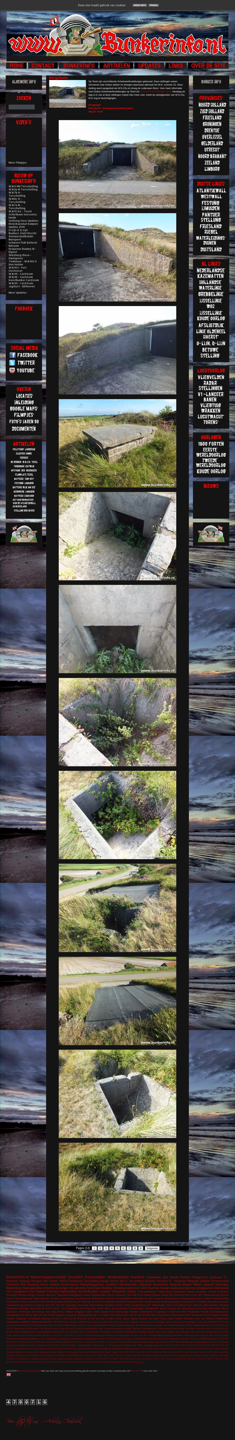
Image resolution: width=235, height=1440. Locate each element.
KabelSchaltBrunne (74, 1355)
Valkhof (115, 1359)
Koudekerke (106, 1332)
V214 (103, 1359)
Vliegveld (192, 1281)
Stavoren (46, 1359)
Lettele (29, 1352)
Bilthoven (64, 1322)
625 (33, 1325)
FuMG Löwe (92, 1311)
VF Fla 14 (194, 1338)
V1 (92, 1301)
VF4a (136, 1352)
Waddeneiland (28, 1332)
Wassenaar (163, 1315)
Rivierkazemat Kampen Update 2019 (23, 225)
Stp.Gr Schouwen (116, 1295)
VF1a (220, 1332)
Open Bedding (103, 1288)
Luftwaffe (134, 1322)
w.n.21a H (101, 1318)
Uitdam (115, 1352)
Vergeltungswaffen (201, 1325)
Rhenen (72, 1301)
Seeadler (74, 1352)
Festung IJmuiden (30, 1281)
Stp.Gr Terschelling (131, 1281)
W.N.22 (38, 1348)
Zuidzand (10, 1325)
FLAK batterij (144, 1295)
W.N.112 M (31, 1342)
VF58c (142, 1352)
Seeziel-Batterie (124, 1298)
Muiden (23, 1295)
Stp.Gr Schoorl (104, 1352)
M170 (73, 1328)
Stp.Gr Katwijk (91, 1352)
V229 (131, 1352)
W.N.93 (17, 1332)
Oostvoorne (46, 1321)
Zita (157, 1342)
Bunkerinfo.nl (17, 1277)
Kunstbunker (118, 1332)
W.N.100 (224, 1338)
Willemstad (121, 1362)
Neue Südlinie (204, 1298)
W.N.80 (72, 1362)
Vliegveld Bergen (180, 1284)
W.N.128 (63, 1342)
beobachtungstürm (131, 1348)
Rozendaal (224, 1355)
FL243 (81, 1325)
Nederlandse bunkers (125, 1277)
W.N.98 (205, 1311)
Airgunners (25, 1355)
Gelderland (76, 1281)
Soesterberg (167, 1301)
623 (72, 1332)
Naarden (134, 1311)
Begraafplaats (157, 1335)
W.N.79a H (73, 1348)
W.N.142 (128, 1315)
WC (149, 1305)
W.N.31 (54, 1348)
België (168, 1335)
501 (43, 1301)
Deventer (181, 1349)
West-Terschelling (175, 1305)
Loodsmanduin (77, 1338)
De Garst (154, 1318)
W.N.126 (152, 1359)
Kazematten (95, 1277)
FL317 (211, 1349)
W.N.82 (138, 1315)
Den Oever (98, 1308)
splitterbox (10, 1355)
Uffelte (140, 1345)
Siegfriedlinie (139, 1305)
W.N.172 (203, 1359)
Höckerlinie (12, 1308)
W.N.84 (225, 1322)
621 (63, 1305)
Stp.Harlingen (78, 1359)
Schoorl (25, 1301)
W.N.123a (35, 1308)
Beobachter (177, 1335)
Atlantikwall (221, 1288)
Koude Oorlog (109, 1281)
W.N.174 (158, 1352)
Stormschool (178, 1328)
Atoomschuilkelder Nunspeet (21, 238)
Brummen (34, 1328)
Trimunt (119, 1315)
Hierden (62, 1355)
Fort (9, 1291)
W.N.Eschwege (102, 1362)
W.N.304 (34, 1362)
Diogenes (73, 1322)
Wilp (128, 1362)
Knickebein (42, 1345)
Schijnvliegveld (164, 1328)
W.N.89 (82, 1348)
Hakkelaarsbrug (14, 1305)
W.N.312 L (43, 1362)
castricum (35, 1301)
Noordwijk (155, 1355)
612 (132, 1335)
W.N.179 (219, 1359)
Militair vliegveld (203, 1284)
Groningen (61, 1288)
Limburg (34, 1321)
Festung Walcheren (103, 1322)
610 (166, 1342)
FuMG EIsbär (52, 1355)
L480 (117, 1355)
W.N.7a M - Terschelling (17, 206)
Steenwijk (153, 1338)
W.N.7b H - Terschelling (17, 194)
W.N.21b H (29, 1348)
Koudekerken (32, 1338)
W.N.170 (197, 1345)
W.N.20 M (10, 1362)
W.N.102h (11, 1342)
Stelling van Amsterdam (178, 1332)
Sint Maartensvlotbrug (174, 1325)
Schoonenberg (115, 1345)
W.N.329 (99, 1301)
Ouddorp (127, 1328)
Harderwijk (62, 1301)
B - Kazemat (177, 1281)
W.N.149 (207, 1322)
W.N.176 (216, 1322)
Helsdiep (188, 1318)
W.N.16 (215, 1328)
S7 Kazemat (84, 1301)
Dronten (224, 1301)
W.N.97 (9, 1328)
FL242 (89, 1332)
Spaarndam (160, 1332)
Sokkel (151, 1332)
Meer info (140, 5)
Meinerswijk (122, 1311)
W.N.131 (83, 1342)
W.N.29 (46, 1348)
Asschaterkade (83, 1298)
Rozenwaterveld (23, 1298)
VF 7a (108, 1359)
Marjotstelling (85, 1315)
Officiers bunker (97, 1338)
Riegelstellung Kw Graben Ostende (193, 1355)
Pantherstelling (221, 1298)
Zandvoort (215, 1277)
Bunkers (185, 1277)
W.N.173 (206, 1345)
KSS (112, 1311)
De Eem (148, 1298)
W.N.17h (10, 1348)
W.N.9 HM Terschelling (23, 186)
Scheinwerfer (13, 1301)
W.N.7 (66, 1362)
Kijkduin (10, 1318)
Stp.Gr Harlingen (188, 1322)
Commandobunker (147, 1291)
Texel (89, 1288)
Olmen (119, 1305)
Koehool (86, 1355)
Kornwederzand (186, 1298)
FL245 (219, 1342)
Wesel (136, 1342)
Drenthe (49, 1288)
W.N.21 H (51, 1335)
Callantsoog (189, 1335)
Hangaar (224, 1305)
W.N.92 (56, 1308)
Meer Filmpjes (18, 162)
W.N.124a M (52, 1342)
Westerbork (224, 1352)
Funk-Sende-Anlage (16, 1345)
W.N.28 (9, 1332)
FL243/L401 (45, 1328)
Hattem (179, 1318)
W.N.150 (179, 1359)
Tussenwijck (211, 1332)
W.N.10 (23, 1335)
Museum (65, 1345)
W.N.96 (93, 1362)
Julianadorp (12, 1321)
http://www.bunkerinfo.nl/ (30, 1371)
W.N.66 (203, 1352)
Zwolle (164, 1295)
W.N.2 (226, 1359)
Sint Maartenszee (23, 1359)
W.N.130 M (72, 1342)
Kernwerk (132, 1301)
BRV (182, 1342)
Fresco (163, 1318)
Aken (111, 1318)
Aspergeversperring (182, 1288)
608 (28, 1325)
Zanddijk (45, 1332)
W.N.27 (60, 1335)
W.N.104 (128, 1359)
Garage (105, 1311)
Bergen (32, 1295)
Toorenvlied (193, 1311)
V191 (126, 1352)
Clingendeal (72, 1308)
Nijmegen (24, 1308)
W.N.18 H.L (102, 1342)
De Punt (202, 1308)
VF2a (226, 1332)
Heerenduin (214, 1308)
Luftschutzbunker (100, 1325)
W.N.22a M (168, 1352)
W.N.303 (120, 1342)
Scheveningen (136, 1308)
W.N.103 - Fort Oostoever (17, 269)
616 (27, 1328)
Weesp (28, 1315)
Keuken (224, 1315)
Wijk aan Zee (40, 1315)
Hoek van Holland (204, 1318)
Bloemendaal (97, 1305)
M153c (36, 1352)
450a (18, 1355)
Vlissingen (222, 1284)
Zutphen (171, 1308)
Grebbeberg (170, 1298)
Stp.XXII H (163, 1338)
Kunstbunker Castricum (24, 280)
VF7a (56, 1321)
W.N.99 (97, 1348)
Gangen (59, 1315)
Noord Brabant (90, 1328)
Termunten (190, 1328)
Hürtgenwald (222, 1318)
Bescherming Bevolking (196, 1342)
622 (179, 1308)
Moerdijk (146, 1355)
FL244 (217, 1335)
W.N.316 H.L (70, 1335)
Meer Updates (18, 292)
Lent (24, 1352)
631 (136, 1335)
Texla (198, 1328)
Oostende (52, 1352)
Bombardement (162, 1349)
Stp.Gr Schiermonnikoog (61, 1359)
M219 (79, 1328)
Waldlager (107, 1348)
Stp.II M (194, 1332)
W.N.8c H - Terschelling (17, 200)
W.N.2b (225, 1295)
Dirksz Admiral (65, 1311)
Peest (109, 1338)
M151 (108, 1308)
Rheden (60, 1352)
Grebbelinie (153, 1277)
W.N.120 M (70, 1318)
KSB (68, 1328)
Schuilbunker (152, 1308)
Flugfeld (225, 1335)
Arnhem (212, 1291)
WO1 (154, 1315)
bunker (131, 1291)
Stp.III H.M (109, 1315)
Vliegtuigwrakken (32, 1288)
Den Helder (50, 1281)
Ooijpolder (21, 1318)
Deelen (87, 1295)
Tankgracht (174, 1338)
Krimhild (17, 1352)
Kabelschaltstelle (221, 1349)
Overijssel (145, 1284)
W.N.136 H (176, 1345)
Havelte (110, 1298)
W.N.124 (32, 1335)
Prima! (154, 5)
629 (170, 1342)
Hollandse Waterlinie (115, 1301)
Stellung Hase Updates (24, 220)
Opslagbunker (204, 1288)
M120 (51, 1345)
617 (67, 1332)
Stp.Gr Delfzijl (172, 1322)
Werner (109, 1335)
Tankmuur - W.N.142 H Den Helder (23, 263)
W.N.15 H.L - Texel (20, 211)
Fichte (88, 1325)
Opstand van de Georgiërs (152, 1322)
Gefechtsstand (210, 1305)
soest (140, 1362)
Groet (62, 1328)
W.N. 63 (215, 1338)
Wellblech (117, 1348)
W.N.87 (79, 1362)
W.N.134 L (161, 1359)
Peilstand (136, 1328)
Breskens (35, 1355)
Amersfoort (119, 1291)
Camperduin (196, 1315)
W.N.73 (194, 1301)
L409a (105, 1355)
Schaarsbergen (120, 1308)
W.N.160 (224, 1325)
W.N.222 (224, 1328)
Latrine (10, 1298)
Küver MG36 (96, 1355)
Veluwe (190, 1291)
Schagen (127, 1338)
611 (63, 1332)
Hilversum (118, 1322)
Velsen (15, 1335)
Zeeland (205, 1281)
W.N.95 (89, 1335)
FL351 (42, 1355)
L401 (42, 1338)
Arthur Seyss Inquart (126, 1318)
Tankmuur (51, 1295)
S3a (165, 1277)
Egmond (159, 1298)
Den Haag (85, 1308)
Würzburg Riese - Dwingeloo (20, 256)
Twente (186, 1301)
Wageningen (158, 1305)
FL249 (198, 1349)
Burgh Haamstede (175, 1291)
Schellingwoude (139, 1338)
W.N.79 (210, 1352)
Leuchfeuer (63, 1338)
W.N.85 (147, 1315)
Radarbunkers (98, 1295)
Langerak (39, 1305)
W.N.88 (86, 1362)
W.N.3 (176, 1352)
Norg (86, 1338)
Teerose (185, 1338)
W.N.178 (224, 1345)
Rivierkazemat (152, 1301)
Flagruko (215, 1315)
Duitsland (179, 1295)
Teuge (202, 1332)
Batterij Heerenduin (209, 1301)
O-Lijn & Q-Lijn (18, 230)
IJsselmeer (201, 1291)
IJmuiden (75, 1277)
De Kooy (173, 1349)
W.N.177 (211, 1359)
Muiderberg (13, 1288)
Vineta (121, 1359)
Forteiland (50, 1301)
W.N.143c (150, 1352)
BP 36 (147, 1335)
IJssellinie (12, 1284)
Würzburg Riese (147, 1342)
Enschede (83, 1305)
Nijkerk (73, 1345)
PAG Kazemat (29, 1284)
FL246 (51, 1315)
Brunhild (58, 1325)
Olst (200, 1295)
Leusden (105, 1291)
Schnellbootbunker (144, 1325)
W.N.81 (91, 1318)
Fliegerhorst (199, 1277)
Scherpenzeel (220, 1281)
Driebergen (191, 1349)
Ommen (174, 1355)
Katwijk (164, 1288)
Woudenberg (77, 1288)
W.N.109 (21, 1342)
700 (153, 1349)
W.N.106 (144, 1359)
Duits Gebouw (194, 1305)
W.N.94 (89, 1348)
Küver (141, 1301)
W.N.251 (26, 1362)
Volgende (152, 1248)
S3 (167, 1311)
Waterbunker (98, 1298)
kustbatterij (55, 1332)
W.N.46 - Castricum (21, 276)
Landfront (112, 1284)
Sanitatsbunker (149, 1328)
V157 (121, 1352)
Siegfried (158, 1325)
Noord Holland (49, 1284)
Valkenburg (205, 1338)
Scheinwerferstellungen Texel (156, 91)
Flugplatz (79, 1311)
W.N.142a (187, 1345)
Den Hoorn (79, 1332)
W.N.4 (182, 1352)
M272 (57, 1345)
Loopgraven (20, 1291)
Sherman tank (178, 1311)
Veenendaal (160, 1284)
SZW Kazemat (150, 1288)
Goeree (41, 1295)
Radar (161, 1291)
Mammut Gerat (116, 1325)
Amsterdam (24, 1311)
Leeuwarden (71, 1315)
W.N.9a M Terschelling (23, 189)
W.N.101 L (56, 1318)
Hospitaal (110, 1305)
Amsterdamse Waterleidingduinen (82, 1284)
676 (141, 1335)
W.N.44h (63, 1348)
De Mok (209, 1335)
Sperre (177, 1301)
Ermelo (73, 1325)
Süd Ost (50, 1305)
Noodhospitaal (85, 1345)
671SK (176, 1342)
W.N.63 (196, 1352)
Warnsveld (19, 1328)
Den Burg (51, 1311)
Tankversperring (211, 1295)
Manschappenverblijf (48, 1277)
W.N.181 (19, 1348)
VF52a (189, 1325)
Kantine (96, 1332)
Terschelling (91, 1281)
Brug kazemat (189, 1308)
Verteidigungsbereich (126, 1288)
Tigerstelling (63, 1295)
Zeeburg (134, 1362)
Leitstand (24, 1321)
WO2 (216, 1352)
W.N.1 (167, 1345)
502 (171, 1295)
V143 (98, 1359)
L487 (122, 1355)
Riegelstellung (132, 1332)
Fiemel (55, 1328)
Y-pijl (38, 1332)
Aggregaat (71, 1305)
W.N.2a (112, 1342)
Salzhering (10, 1359)
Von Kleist (207, 1328)
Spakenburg (37, 1359)
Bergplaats (76, 1295)
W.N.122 (41, 1342)
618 (146, 1349)
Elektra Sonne (86, 1322)
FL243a (212, 1342)
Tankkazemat (130, 1345)
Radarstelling (68, 1291)
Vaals (9, 1335)
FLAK (207, 1315)
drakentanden (177, 1315)
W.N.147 (215, 1325)
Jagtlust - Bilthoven (22, 286)
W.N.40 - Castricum (21, 283)
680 (149, 1349)
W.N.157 (92, 1342)
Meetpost (43, 1352)
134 (58, 1305)
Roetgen (143, 1332)
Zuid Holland (37, 1291)
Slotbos (156, 1295)
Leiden (128, 1355)
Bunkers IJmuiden (156, 1281)
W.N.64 (60, 1362)
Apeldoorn (49, 1325)
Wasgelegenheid (15, 1315)
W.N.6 (163, 1308)
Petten (127, 1305)
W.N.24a (19, 1362)
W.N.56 (189, 1352)
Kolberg (22, 1338)
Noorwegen (165, 1355)
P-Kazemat (159, 1311)
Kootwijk (10, 1352)
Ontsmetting (98, 1345)
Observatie (129, 1325)
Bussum (143, 1318)
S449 (67, 1352)
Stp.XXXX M (90, 1359)
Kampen (28, 1305)
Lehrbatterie (51, 1338)
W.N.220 (46, 1308)
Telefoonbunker (41, 1298)
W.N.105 (136, 1359)
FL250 (204, 1349)
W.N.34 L (52, 1362)
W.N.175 (215, 1345)
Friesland (53, 1291)
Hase (171, 1318)
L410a (111, 1355)
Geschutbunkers (88, 1291)
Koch (126, 1322)
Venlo (200, 1322)
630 (187, 1315)
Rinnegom (117, 1338)
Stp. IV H (98, 1315)
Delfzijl (66, 1325)
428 (162, 1342)
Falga (226, 1342)
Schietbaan (34, 1318)
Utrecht (174, 1277)
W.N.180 (131, 1295)
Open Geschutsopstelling (110, 1328)
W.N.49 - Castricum (21, 273)
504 (142, 1349)
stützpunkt (21, 1325)
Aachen (39, 1325)
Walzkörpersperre (219, 1311)
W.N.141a (171, 1359)
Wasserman (99, 1335)
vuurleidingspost (121, 1335)
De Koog (200, 1335)
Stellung (45, 1318)
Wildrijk (113, 1362)
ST (106, 1345)
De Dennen (38, 1311)
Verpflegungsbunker (153, 1345)
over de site (137, 1371)
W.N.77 (81, 1335)
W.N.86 (128, 1342)
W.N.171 (195, 1359)
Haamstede (11, 1338)
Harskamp (31, 1345)
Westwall (138, 1298)
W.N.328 (81, 1318)
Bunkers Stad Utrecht (22, 233)
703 (63, 1308)
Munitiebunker (128, 1284)
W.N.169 (187, 1359)
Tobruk (63, 1281)
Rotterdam (214, 1355)
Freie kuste (191, 1295)
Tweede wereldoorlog (62, 1298)
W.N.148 (41, 1335)
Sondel (81, 1352)
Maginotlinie (137, 1355)
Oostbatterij (146, 1311)
